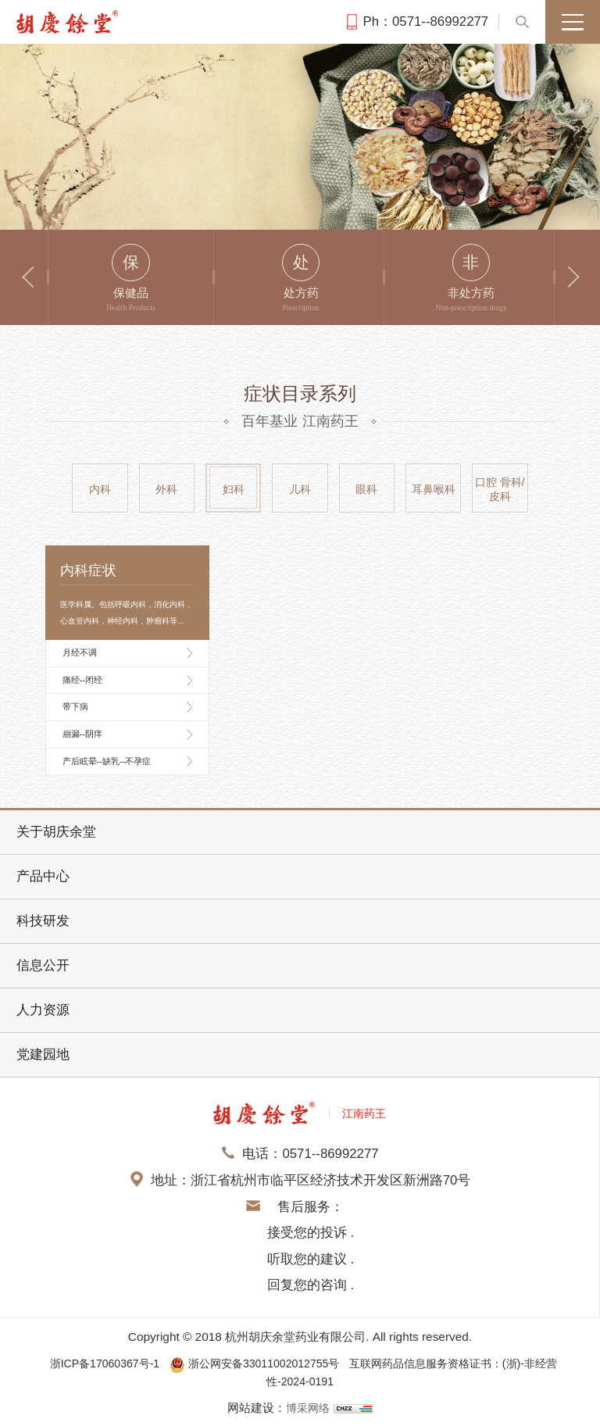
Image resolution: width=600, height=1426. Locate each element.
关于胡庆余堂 (56, 831)
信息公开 (43, 965)
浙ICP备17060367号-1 (90, 1363)
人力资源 (43, 1009)
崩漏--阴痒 (82, 733)
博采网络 (307, 1406)
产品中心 (43, 876)
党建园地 (43, 1054)
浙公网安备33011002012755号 (253, 1363)
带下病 (75, 706)
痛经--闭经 (82, 679)
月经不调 (79, 652)
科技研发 (43, 920)
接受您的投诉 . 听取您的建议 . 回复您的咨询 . (310, 1258)
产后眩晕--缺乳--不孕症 (107, 761)
